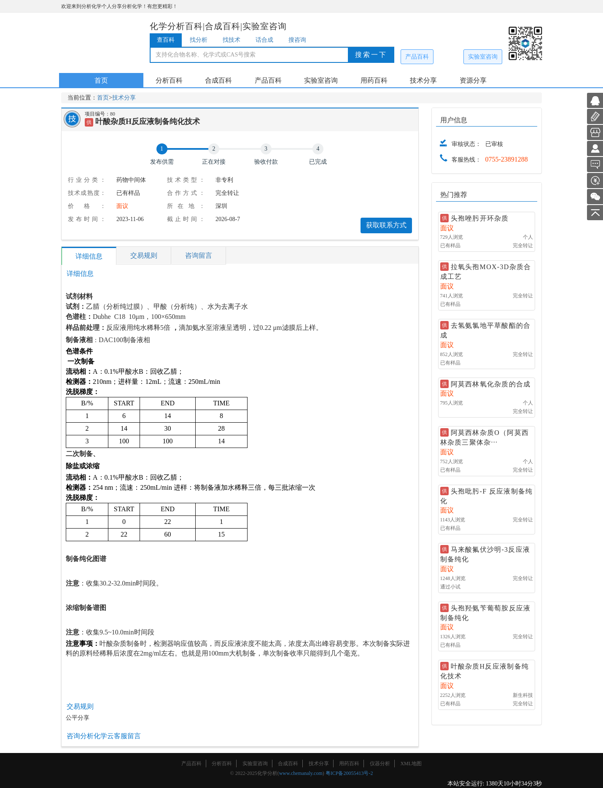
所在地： (186, 206)
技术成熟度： (87, 193)
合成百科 (218, 80)
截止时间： (186, 219)
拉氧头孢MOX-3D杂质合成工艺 (485, 271)
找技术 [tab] (231, 40)
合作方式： (186, 193)
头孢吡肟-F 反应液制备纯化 (486, 496)
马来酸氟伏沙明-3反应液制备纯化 (485, 554)
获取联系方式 (386, 225)
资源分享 (473, 80)
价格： (87, 206)
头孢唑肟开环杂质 (480, 218)
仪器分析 (380, 763)
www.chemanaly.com (301, 773)
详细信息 (88, 256)
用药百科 (374, 80)
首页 (101, 80)
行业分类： (87, 180)
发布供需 (162, 162)
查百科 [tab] (166, 40)
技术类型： (186, 180)
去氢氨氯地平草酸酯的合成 (485, 330)
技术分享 (423, 80)
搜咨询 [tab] (297, 40)
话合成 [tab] (264, 40)
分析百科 (169, 80)
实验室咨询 (483, 57)
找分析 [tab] (198, 40)
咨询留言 (198, 255)
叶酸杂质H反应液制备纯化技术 (484, 671)
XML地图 (411, 763)
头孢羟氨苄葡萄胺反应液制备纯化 (485, 612)
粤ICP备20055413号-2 (349, 773)
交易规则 (143, 255)
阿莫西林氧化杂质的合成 (491, 384)
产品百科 (417, 57)
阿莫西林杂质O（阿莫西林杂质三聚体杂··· (484, 437)
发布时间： (87, 219)
